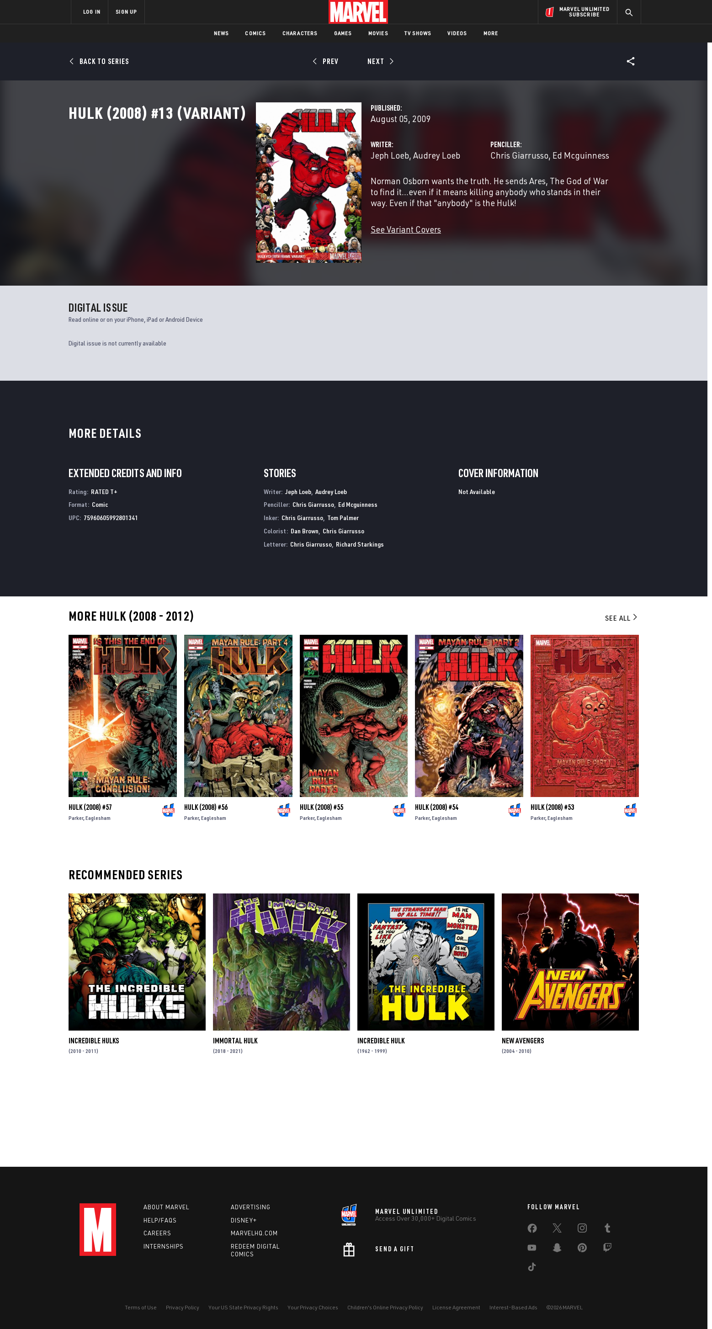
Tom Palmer (343, 600)
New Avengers (523, 1122)
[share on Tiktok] (532, 1268)
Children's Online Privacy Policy (385, 1307)
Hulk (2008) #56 (206, 889)
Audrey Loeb (305, 195)
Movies (378, 33)
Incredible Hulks (94, 1122)
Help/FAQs (160, 1220)
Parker (76, 900)
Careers (157, 1233)
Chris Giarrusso (454, 195)
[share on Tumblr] (607, 1229)
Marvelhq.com (254, 1233)
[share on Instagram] (582, 1229)
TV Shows (417, 33)
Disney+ (244, 1220)
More (491, 33)
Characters (300, 33)
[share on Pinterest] (582, 1249)
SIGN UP (126, 11)
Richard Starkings (360, 626)
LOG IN (92, 11)
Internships (163, 1246)
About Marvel (166, 1207)
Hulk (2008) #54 (436, 889)
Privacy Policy (182, 1307)
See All (622, 700)
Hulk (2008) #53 (552, 889)
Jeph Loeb (258, 195)
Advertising (251, 1207)
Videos (457, 33)
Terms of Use (141, 1307)
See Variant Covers (274, 258)
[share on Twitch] (607, 1249)
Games (343, 33)
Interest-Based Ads (513, 1307)
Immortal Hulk (235, 1122)
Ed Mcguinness (515, 195)
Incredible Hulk (380, 1122)
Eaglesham (98, 900)
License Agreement (456, 1307)
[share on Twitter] (557, 1229)
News (221, 33)
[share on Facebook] (532, 1230)
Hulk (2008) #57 (90, 889)
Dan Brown (305, 613)
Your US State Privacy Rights (243, 1307)
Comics (255, 33)
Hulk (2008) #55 (321, 889)
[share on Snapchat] (557, 1249)
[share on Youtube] (532, 1249)
